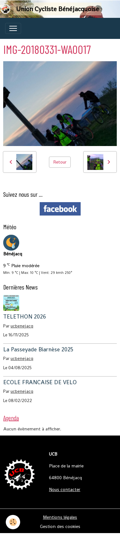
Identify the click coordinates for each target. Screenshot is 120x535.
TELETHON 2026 (24, 316)
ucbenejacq (22, 326)
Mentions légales (60, 517)
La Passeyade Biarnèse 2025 (38, 349)
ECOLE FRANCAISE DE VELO (40, 382)
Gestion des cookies (60, 526)
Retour (60, 162)
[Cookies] (13, 522)
